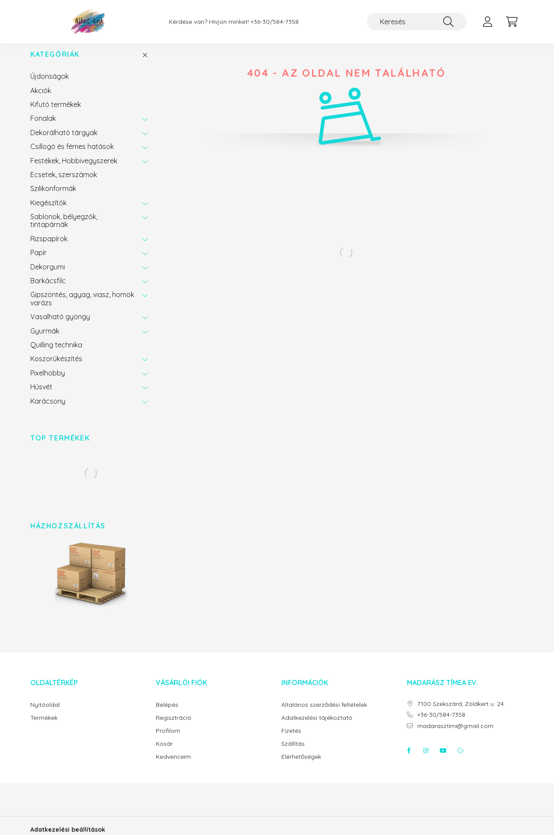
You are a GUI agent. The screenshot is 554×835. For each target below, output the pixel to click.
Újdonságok (49, 85)
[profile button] (487, 21)
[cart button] (511, 21)
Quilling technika (56, 353)
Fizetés (291, 739)
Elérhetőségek (301, 765)
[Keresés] (417, 21)
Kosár (164, 752)
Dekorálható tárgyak (63, 141)
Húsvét (41, 395)
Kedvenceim (173, 765)
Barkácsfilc (48, 289)
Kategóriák (55, 63)
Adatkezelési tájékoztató (316, 726)
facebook (408, 759)
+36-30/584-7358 (275, 22)
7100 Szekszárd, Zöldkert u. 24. (461, 712)
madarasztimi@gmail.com (455, 734)
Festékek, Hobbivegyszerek (73, 169)
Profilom (168, 739)
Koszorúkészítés (56, 367)
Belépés (167, 713)
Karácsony (47, 409)
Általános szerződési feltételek (324, 713)
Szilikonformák (53, 197)
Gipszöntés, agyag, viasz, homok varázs (82, 307)
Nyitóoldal (45, 713)
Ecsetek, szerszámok (63, 183)
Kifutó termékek (55, 113)
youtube (443, 759)
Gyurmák (44, 339)
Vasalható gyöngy (60, 325)
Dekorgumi (47, 275)
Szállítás (293, 752)
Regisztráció (173, 726)
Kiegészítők (48, 211)
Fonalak (43, 127)
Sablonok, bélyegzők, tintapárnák (63, 229)
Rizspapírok (49, 247)
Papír (38, 261)
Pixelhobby (47, 381)
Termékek (44, 726)
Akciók (40, 99)
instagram (426, 759)
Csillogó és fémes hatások (72, 155)
